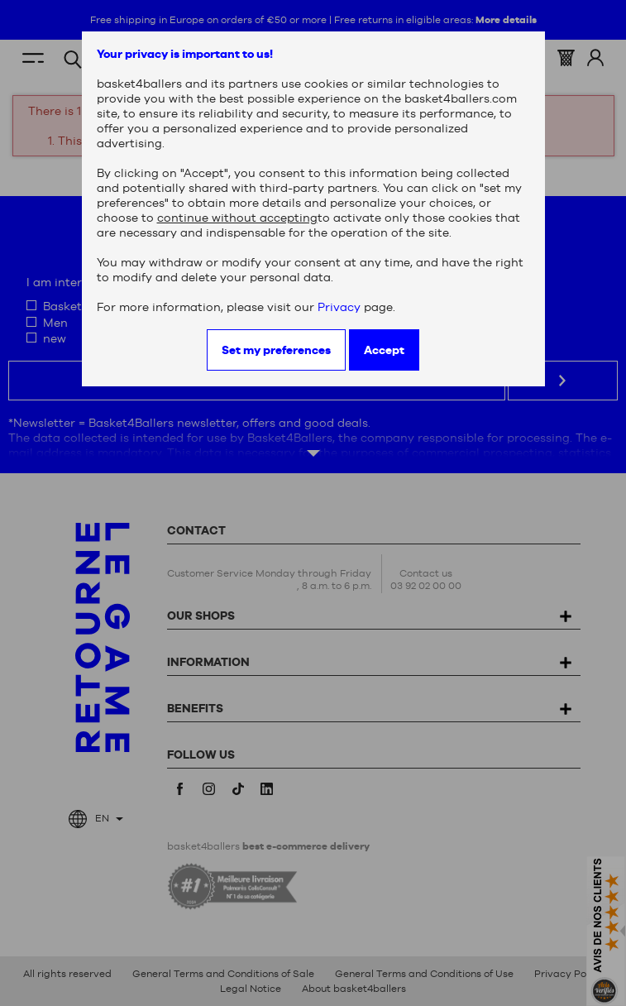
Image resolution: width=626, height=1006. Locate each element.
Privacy (339, 307)
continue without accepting (237, 217)
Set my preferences (276, 350)
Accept (384, 350)
